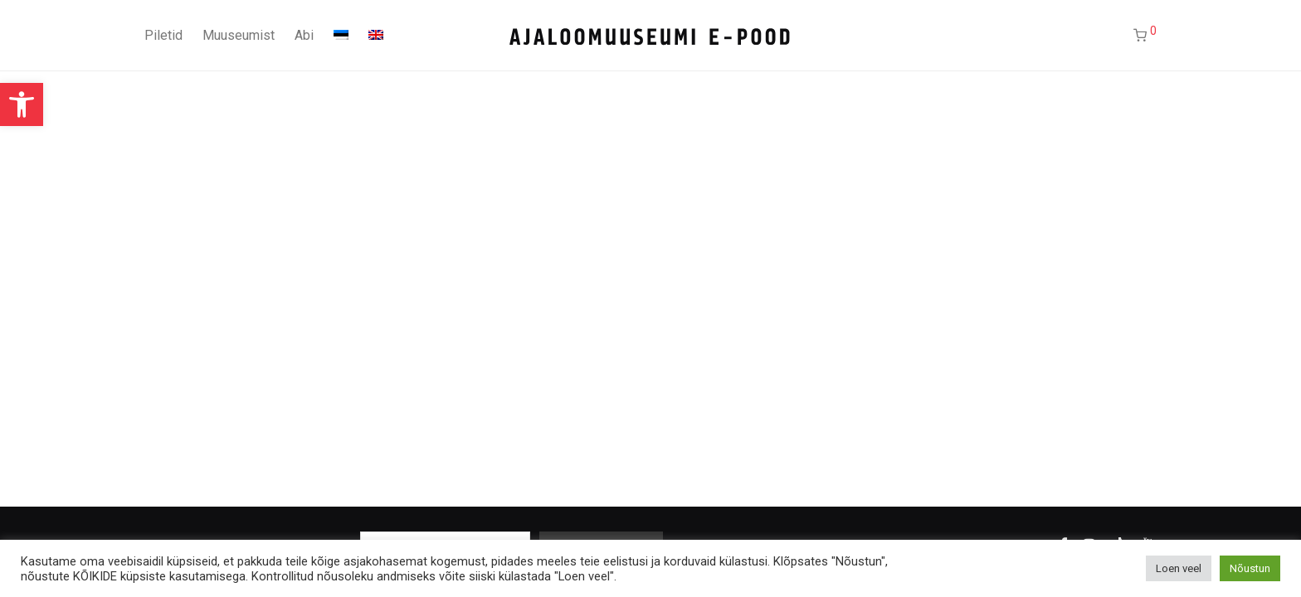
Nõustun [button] (1250, 568)
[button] (21, 104)
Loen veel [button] (1178, 568)
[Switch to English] (375, 36)
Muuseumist (238, 35)
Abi (304, 35)
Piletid (163, 35)
